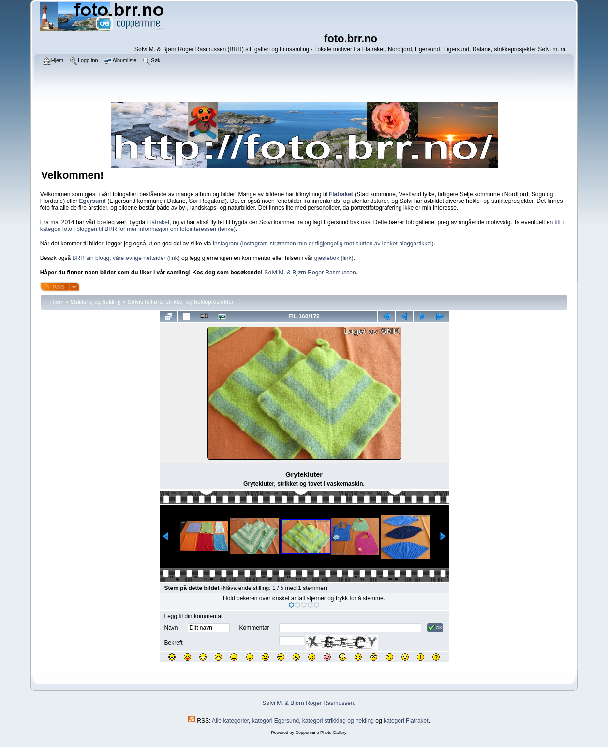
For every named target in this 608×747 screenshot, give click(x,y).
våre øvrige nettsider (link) (146, 258)
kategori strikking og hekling (338, 721)
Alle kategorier (230, 721)
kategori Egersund (275, 721)
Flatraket (158, 222)
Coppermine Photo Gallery (320, 732)
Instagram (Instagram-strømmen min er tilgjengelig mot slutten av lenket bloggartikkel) (323, 243)
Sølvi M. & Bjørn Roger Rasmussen (310, 272)
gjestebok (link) (334, 258)
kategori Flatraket (406, 721)
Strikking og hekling (96, 302)
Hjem (57, 302)
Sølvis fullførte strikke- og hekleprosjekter (180, 302)
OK (435, 628)
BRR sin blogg (91, 258)
